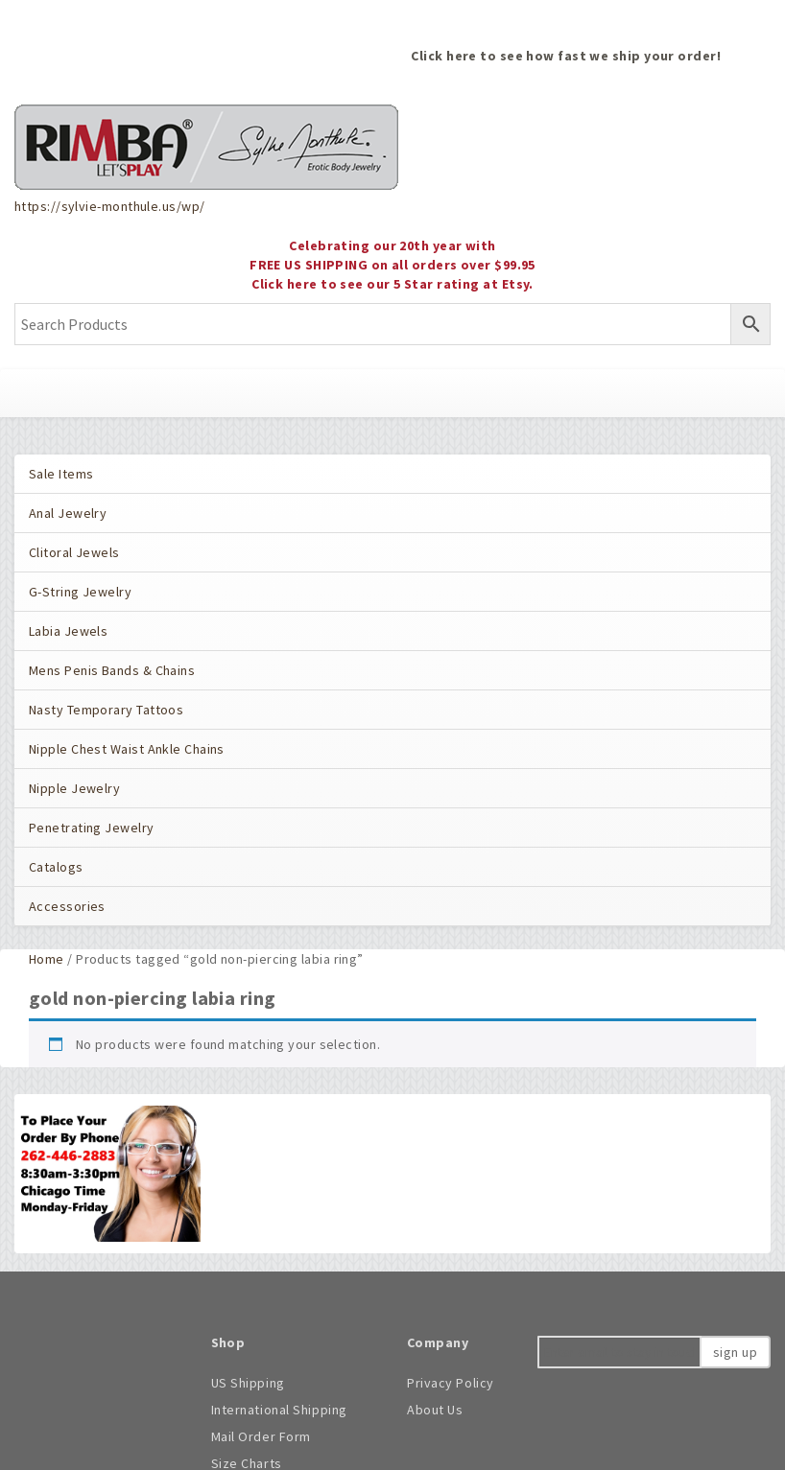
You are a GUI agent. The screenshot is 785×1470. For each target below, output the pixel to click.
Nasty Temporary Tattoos (106, 709)
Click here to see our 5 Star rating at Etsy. (392, 283)
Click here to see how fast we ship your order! (566, 55)
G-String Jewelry (80, 591)
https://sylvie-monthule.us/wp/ (109, 206)
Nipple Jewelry (74, 788)
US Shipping (248, 1382)
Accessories (67, 906)
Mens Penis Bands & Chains (112, 670)
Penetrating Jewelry (92, 827)
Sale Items (61, 473)
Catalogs (56, 866)
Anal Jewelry (68, 513)
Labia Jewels (68, 631)
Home (46, 959)
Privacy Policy (450, 1382)
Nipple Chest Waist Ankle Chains (127, 749)
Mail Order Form (261, 1436)
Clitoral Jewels (74, 552)
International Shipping (279, 1409)
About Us (435, 1409)
